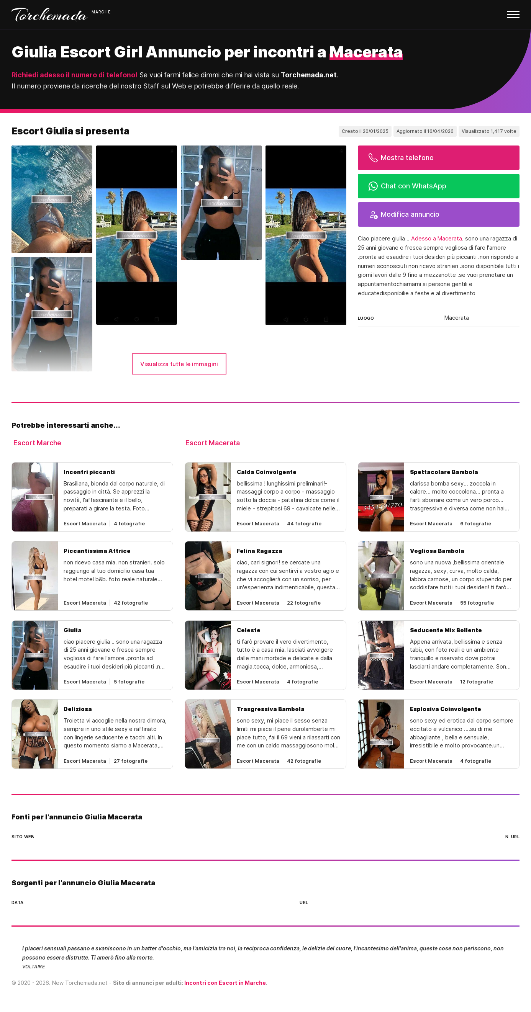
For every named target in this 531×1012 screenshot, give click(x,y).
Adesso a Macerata (436, 238)
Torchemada (49, 14)
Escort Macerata (212, 443)
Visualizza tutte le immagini (179, 364)
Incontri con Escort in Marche (225, 982)
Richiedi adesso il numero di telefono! (74, 75)
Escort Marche (37, 443)
